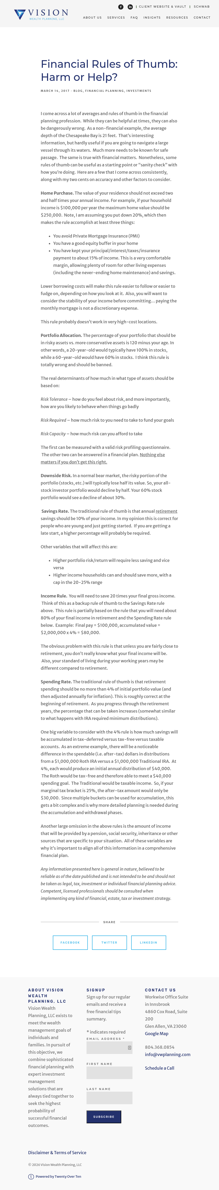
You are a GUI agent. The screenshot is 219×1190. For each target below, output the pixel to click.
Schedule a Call (159, 1068)
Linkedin (149, 942)
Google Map (157, 1033)
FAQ (134, 17)
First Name (100, 1064)
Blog (78, 91)
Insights (152, 17)
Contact (202, 17)
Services (116, 17)
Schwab (202, 6)
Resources (177, 17)
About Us (92, 17)
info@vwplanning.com (168, 1054)
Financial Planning (104, 91)
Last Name (99, 1089)
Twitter (109, 942)
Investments (139, 91)
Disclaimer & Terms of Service (57, 1152)
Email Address (106, 1039)
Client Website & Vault (162, 6)
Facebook (70, 942)
